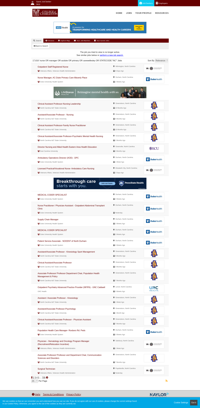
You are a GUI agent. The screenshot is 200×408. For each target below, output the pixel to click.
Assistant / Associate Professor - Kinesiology (58, 298)
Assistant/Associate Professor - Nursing (55, 115)
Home (119, 12)
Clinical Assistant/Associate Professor (55, 263)
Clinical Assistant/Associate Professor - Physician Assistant (64, 320)
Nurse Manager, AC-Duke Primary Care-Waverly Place (62, 78)
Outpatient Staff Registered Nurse (53, 67)
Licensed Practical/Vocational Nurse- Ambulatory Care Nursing (66, 168)
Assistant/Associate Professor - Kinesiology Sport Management (66, 252)
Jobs (129, 12)
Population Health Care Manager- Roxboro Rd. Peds (61, 330)
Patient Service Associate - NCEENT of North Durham (62, 241)
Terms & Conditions (53, 394)
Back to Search (41, 46)
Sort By (151, 60)
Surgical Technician (46, 369)
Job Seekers (146, 3)
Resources (162, 12)
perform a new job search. (111, 55)
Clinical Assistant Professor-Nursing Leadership (59, 104)
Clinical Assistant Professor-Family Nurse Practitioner (62, 125)
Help (36, 394)
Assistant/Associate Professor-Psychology (57, 309)
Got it (193, 402)
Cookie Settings (181, 402)
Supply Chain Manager (48, 219)
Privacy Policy (73, 394)
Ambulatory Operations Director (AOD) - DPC (58, 158)
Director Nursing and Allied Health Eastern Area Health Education (67, 147)
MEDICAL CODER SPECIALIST (52, 195)
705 (44, 377)
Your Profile (143, 12)
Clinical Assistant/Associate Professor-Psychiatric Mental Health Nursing (70, 136)
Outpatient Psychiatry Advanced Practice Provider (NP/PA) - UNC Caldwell (71, 287)
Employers (162, 3)
